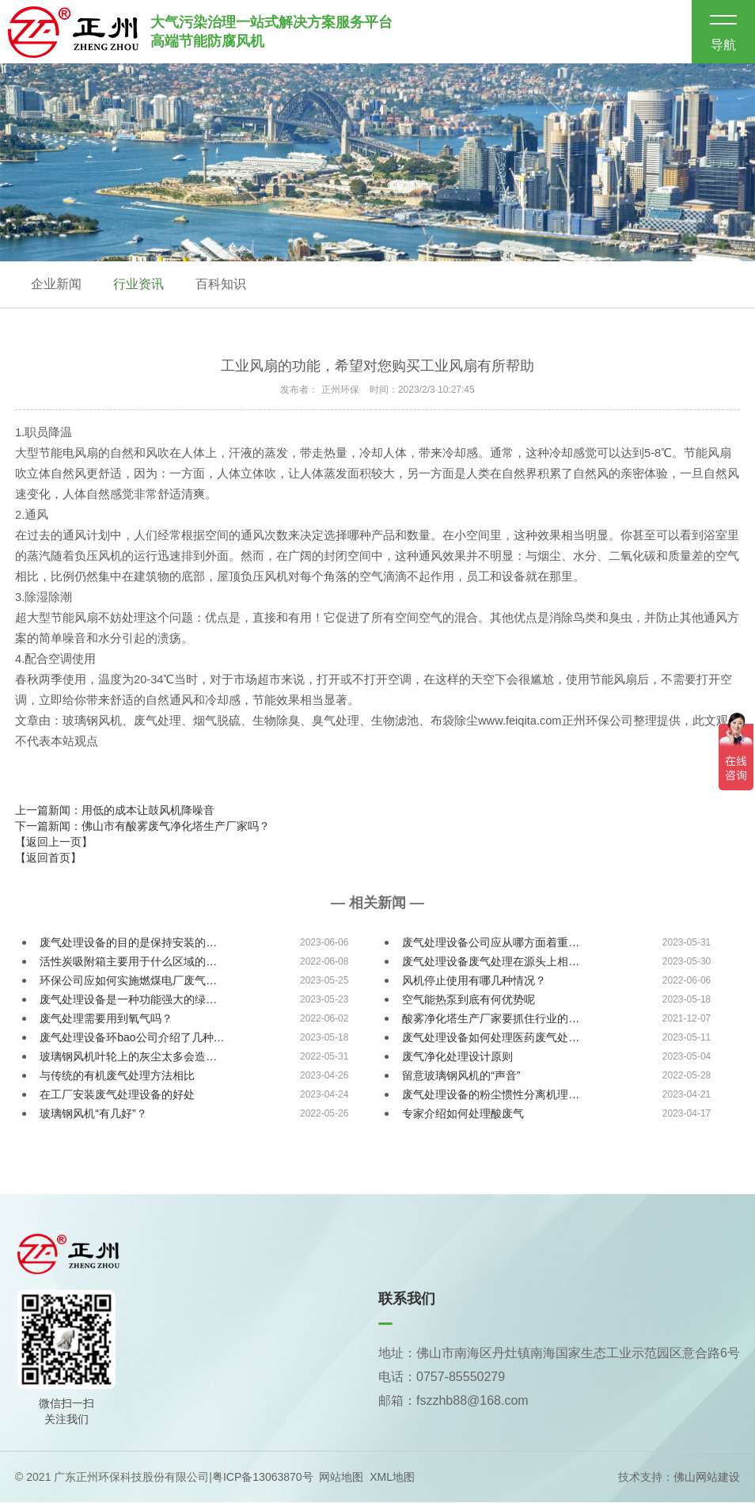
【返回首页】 (48, 859)
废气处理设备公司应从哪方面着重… (490, 944)
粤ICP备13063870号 (262, 1477)
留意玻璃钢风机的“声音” (461, 1077)
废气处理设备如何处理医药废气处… (490, 1039)
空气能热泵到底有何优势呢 (468, 1001)
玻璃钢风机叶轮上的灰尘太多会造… (128, 1058)
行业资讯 (138, 284)
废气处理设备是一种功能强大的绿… (128, 1001)
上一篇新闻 (114, 811)
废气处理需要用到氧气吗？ (106, 1020)
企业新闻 (56, 284)
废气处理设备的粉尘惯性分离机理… (490, 1096)
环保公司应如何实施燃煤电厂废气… (128, 982)
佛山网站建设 (706, 1477)
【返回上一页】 (54, 843)
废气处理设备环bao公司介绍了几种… (132, 1039)
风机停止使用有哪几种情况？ (474, 982)
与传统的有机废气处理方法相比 (117, 1077)
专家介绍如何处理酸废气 (463, 1115)
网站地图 (341, 1477)
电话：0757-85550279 (441, 1378)
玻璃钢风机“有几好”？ (93, 1115)
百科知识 (220, 284)
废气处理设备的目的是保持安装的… (128, 944)
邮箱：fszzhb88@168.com (453, 1402)
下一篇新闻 (142, 827)
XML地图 (392, 1477)
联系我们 (406, 1300)
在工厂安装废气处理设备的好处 (117, 1096)
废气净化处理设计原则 (457, 1058)
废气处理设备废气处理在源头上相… (490, 963)
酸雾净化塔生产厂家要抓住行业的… (490, 1020)
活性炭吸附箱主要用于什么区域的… (128, 963)
